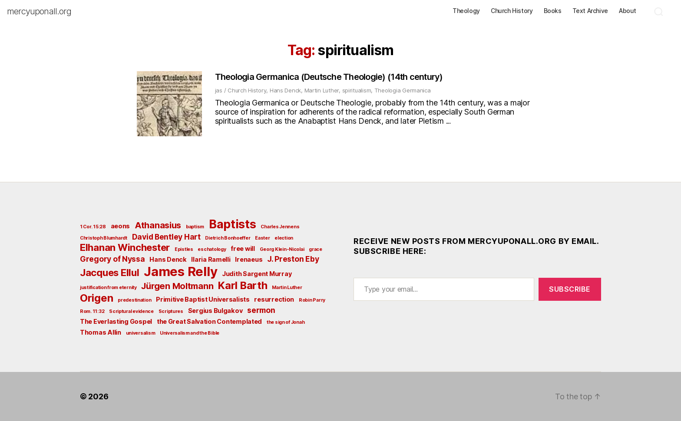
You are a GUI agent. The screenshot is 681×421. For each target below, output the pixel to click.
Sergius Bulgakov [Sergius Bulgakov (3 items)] (215, 310)
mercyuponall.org (39, 11)
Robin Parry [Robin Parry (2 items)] (312, 300)
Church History (512, 10)
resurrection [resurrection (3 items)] (274, 299)
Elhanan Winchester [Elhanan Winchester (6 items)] (125, 247)
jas (218, 90)
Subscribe (570, 289)
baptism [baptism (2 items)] (195, 227)
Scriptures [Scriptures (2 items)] (171, 311)
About (627, 10)
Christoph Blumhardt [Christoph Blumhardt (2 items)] (103, 238)
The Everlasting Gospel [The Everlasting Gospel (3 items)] (116, 321)
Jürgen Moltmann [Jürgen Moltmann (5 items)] (177, 286)
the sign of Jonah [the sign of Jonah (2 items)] (285, 322)
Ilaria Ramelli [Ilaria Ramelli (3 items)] (210, 259)
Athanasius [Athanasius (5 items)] (158, 225)
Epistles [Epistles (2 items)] (184, 249)
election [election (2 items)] (283, 238)
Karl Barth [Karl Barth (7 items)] (242, 285)
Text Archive (590, 10)
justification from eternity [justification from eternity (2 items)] (108, 287)
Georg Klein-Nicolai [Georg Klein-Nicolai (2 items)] (282, 249)
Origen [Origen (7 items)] (96, 298)
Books (553, 10)
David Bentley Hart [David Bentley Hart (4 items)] (166, 236)
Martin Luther (321, 90)
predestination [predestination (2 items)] (134, 300)
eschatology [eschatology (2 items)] (212, 249)
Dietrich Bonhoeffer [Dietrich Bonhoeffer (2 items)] (227, 238)
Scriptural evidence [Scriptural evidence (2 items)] (131, 311)
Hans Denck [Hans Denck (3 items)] (167, 259)
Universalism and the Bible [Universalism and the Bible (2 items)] (189, 333)
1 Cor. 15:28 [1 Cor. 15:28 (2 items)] (93, 227)
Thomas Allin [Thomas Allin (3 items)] (100, 332)
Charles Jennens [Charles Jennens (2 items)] (280, 227)
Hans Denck (285, 90)
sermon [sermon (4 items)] (261, 310)
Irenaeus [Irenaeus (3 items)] (248, 259)
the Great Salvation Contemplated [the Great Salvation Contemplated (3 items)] (209, 321)
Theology (466, 10)
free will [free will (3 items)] (243, 248)
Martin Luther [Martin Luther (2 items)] (287, 287)
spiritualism (356, 90)
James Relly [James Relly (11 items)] (180, 271)
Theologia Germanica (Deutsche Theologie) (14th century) (329, 77)
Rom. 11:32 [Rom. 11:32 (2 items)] (92, 311)
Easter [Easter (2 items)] (262, 238)
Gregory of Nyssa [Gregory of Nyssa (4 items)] (112, 258)
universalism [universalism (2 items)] (140, 333)
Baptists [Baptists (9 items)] (232, 224)
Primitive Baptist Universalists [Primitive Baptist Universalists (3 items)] (203, 299)
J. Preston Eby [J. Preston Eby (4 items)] (293, 258)
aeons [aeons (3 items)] (120, 226)
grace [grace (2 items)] (315, 249)
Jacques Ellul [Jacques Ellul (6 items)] (109, 272)
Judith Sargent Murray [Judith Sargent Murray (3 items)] (256, 273)
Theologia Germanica (402, 90)
